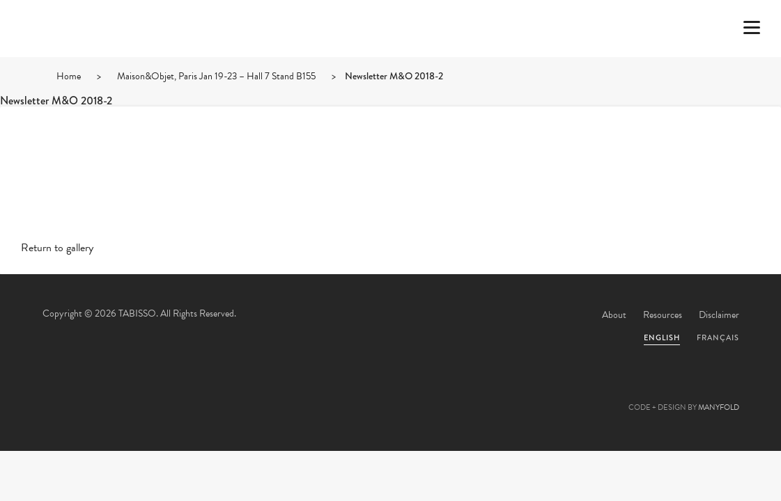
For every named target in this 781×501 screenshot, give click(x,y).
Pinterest (391, 392)
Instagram (466, 392)
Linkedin (428, 392)
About (614, 315)
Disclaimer (719, 315)
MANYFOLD (718, 407)
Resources (662, 315)
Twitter (316, 392)
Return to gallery (57, 247)
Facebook (353, 392)
